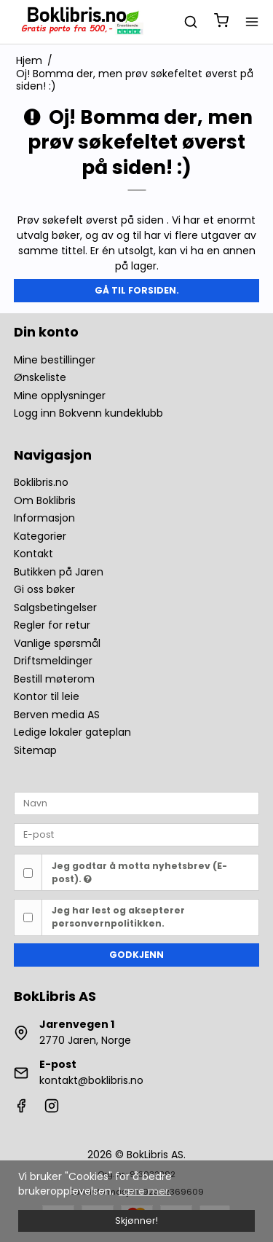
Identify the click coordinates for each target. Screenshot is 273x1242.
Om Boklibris (45, 500)
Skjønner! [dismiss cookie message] (136, 1220)
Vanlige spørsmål (57, 643)
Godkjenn (136, 954)
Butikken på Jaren (58, 572)
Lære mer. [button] (145, 1191)
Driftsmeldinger (53, 660)
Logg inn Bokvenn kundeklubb (88, 413)
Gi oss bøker (44, 589)
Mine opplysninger (60, 395)
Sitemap (35, 750)
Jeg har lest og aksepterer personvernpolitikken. (118, 916)
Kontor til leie (46, 696)
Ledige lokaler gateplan (72, 732)
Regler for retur (52, 625)
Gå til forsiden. (137, 290)
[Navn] (137, 802)
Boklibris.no (41, 482)
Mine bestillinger (54, 360)
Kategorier (40, 536)
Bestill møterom (54, 679)
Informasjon (44, 518)
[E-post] (137, 834)
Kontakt (33, 553)
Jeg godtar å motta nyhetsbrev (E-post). (139, 872)
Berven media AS (57, 714)
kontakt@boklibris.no (91, 1080)
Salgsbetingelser (55, 607)
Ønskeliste (40, 377)
